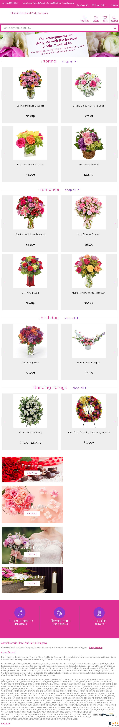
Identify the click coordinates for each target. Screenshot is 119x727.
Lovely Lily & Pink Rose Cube (88, 106)
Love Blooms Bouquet (89, 234)
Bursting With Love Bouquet (30, 234)
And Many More (30, 362)
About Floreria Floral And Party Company (24, 573)
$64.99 (88, 303)
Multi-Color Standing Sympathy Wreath (89, 432)
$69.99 (30, 116)
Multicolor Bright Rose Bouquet (88, 293)
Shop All (67, 61)
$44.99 (30, 175)
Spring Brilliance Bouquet (30, 106)
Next (115, 95)
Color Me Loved (30, 293)
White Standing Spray (30, 432)
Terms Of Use (62, 725)
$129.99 (89, 443)
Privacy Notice (76, 725)
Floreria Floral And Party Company (30, 13)
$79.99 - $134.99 (30, 443)
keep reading (95, 578)
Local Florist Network (94, 725)
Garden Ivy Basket (89, 164)
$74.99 (88, 116)
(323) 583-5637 (12, 3)
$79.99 (88, 373)
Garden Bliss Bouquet (88, 362)
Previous (3, 95)
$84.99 (30, 244)
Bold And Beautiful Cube (30, 164)
